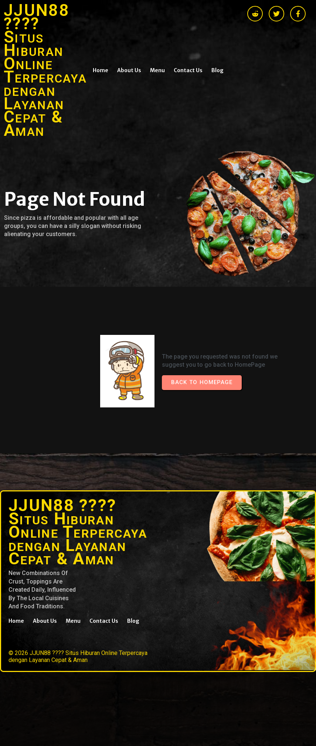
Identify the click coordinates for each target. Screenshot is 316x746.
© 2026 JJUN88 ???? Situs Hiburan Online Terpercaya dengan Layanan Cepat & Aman (78, 656)
